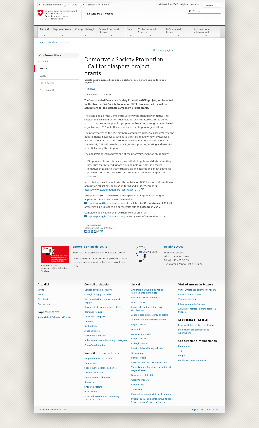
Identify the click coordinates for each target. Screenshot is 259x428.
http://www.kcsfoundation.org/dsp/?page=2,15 (114, 189)
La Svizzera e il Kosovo (178, 32)
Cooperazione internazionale (206, 32)
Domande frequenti (94, 312)
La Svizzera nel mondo (97, 4)
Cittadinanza (137, 384)
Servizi (131, 32)
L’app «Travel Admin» (94, 345)
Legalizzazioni (138, 324)
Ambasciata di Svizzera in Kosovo (54, 317)
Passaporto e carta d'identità (145, 297)
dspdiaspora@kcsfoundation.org (106, 203)
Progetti (182, 355)
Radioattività (90, 326)
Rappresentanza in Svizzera (98, 358)
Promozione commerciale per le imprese (151, 394)
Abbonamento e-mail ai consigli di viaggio (105, 340)
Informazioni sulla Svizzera (191, 304)
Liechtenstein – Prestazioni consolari (149, 362)
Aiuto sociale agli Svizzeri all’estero (148, 319)
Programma (184, 346)
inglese (91, 88)
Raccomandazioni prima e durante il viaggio (102, 301)
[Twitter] (89, 231)
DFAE (74, 4)
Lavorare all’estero (93, 372)
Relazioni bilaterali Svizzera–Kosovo (196, 325)
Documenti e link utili (95, 335)
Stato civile (136, 389)
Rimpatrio (89, 382)
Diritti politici (138, 302)
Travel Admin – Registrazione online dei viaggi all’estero (151, 369)
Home (40, 42)
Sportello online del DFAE (90, 246)
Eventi (40, 294)
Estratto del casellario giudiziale (147, 348)
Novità (40, 290)
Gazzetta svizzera (140, 380)
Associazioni (90, 391)
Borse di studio (138, 358)
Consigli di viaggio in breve (97, 294)
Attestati (135, 329)
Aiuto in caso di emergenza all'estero (149, 315)
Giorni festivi (43, 299)
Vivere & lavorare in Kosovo (111, 32)
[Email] (101, 231)
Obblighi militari (139, 343)
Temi (180, 351)
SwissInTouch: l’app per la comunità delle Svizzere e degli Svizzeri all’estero (152, 400)
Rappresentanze (62, 32)
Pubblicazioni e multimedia (192, 360)
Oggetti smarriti (139, 339)
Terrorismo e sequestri (95, 316)
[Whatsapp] (98, 231)
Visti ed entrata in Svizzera (150, 32)
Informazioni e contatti (190, 294)
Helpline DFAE (173, 246)
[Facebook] (86, 231)
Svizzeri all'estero (93, 387)
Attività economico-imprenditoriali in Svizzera (197, 310)
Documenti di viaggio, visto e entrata (102, 307)
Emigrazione (90, 363)
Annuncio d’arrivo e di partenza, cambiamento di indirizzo (147, 291)
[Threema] (95, 231)
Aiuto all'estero (92, 331)
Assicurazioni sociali (141, 334)
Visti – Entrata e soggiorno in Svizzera (197, 290)
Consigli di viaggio (85, 32)
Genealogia (137, 353)
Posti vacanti (43, 304)
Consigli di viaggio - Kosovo (98, 290)
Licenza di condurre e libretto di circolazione (147, 309)
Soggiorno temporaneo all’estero (101, 368)
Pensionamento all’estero (97, 377)
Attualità (44, 32)
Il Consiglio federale (53, 4)
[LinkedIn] (92, 231)
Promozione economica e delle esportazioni (193, 331)
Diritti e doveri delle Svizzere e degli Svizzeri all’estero (102, 398)
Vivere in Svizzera (187, 299)
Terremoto (89, 321)
